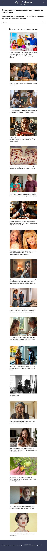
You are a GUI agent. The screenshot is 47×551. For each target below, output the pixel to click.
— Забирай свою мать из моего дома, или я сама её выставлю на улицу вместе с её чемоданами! (23, 139)
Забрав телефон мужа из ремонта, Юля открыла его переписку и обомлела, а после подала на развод (23, 450)
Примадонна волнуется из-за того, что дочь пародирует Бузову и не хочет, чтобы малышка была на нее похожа (23, 252)
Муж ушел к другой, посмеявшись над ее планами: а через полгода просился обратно (23, 195)
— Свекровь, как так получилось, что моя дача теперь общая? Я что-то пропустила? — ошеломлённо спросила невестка (23, 339)
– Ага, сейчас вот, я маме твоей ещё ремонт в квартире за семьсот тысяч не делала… (23, 111)
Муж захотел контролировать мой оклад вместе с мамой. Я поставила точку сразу (22, 507)
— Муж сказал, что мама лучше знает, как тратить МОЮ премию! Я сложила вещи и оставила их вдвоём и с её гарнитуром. (22, 310)
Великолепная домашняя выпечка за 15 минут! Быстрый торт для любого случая (22, 167)
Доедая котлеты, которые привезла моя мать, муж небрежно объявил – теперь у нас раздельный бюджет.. (23, 223)
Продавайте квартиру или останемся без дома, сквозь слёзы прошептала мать (22, 422)
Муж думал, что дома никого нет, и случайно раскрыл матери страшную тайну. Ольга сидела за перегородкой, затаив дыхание (23, 281)
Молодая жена (14, 395)
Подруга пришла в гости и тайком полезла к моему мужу (23, 84)
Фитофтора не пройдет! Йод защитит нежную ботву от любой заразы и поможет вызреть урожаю (23, 479)
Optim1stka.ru (23, 2)
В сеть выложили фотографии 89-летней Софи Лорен (22, 534)
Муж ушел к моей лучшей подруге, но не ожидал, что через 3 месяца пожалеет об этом (22, 368)
